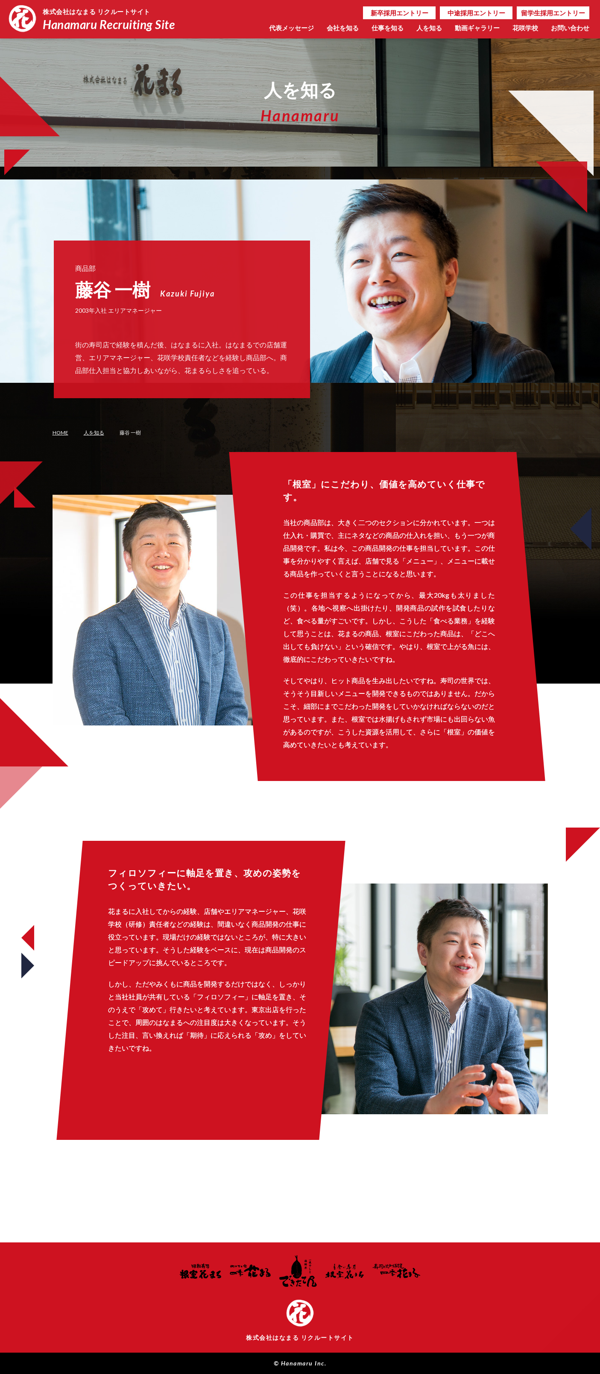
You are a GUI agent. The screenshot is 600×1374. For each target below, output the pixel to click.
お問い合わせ (570, 28)
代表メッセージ (291, 28)
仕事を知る (388, 28)
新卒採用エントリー (399, 13)
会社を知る (343, 28)
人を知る (429, 28)
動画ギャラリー (477, 28)
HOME (60, 432)
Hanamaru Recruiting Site (112, 18)
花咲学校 (525, 28)
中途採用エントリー (476, 13)
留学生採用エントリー (553, 13)
